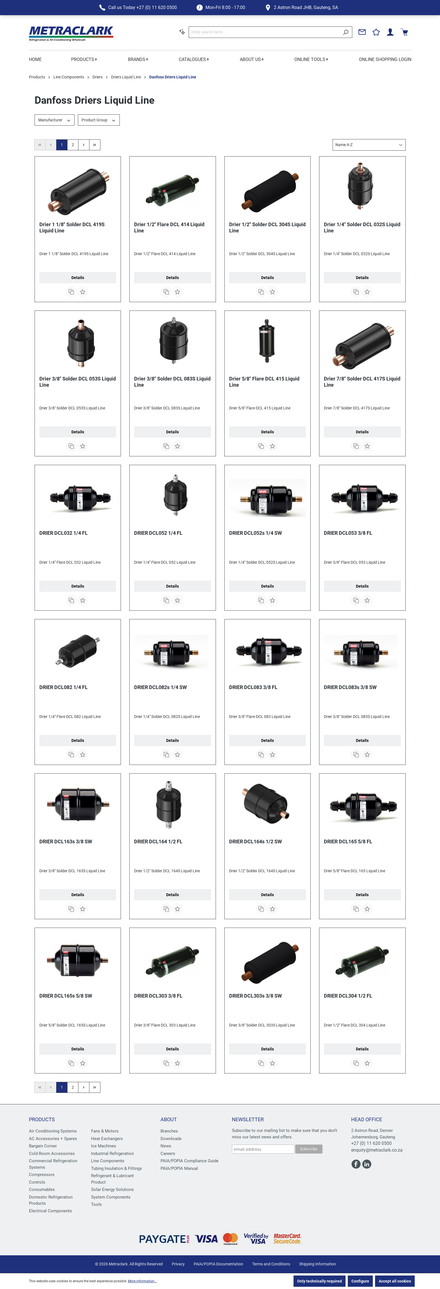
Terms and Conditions (271, 1264)
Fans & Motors (105, 1131)
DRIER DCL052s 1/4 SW (255, 533)
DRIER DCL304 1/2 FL (348, 996)
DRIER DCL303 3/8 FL (158, 996)
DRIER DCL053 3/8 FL (348, 533)
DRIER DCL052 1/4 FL (158, 533)
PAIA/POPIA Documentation (218, 1264)
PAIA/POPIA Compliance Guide (189, 1160)
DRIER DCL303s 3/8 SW (255, 996)
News (166, 1145)
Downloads (171, 1138)
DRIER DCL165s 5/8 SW (65, 996)
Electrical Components (50, 1210)
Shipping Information (317, 1264)
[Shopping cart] (404, 32)
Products (42, 1119)
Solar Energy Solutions (112, 1189)
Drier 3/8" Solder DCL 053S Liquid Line (77, 382)
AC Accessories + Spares (53, 1138)
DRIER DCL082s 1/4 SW (160, 687)
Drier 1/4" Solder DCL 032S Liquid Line (362, 227)
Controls (37, 1182)
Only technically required (319, 1281)
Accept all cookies (395, 1281)
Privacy (178, 1264)
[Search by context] (182, 31)
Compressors (42, 1174)
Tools (96, 1204)
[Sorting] (369, 145)
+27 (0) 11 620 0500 (371, 1143)
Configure (360, 1281)
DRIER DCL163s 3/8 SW (65, 841)
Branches (169, 1131)
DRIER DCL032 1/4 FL (63, 533)
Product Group (99, 120)
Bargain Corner (43, 1145)
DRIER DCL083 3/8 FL (253, 687)
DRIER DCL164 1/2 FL (158, 841)
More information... (142, 1281)
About (169, 1119)
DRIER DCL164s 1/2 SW (255, 841)
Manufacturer (54, 120)
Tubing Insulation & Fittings (116, 1168)
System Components (110, 1197)
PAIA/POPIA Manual (179, 1168)
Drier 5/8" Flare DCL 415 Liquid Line (264, 382)
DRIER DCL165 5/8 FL (348, 841)
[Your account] (390, 32)
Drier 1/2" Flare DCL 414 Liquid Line (169, 227)
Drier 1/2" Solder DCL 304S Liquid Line (267, 227)
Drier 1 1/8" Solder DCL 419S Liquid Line (72, 227)
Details (77, 277)
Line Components (107, 1160)
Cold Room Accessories (52, 1153)
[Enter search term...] (264, 32)
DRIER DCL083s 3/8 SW (350, 687)
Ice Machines (103, 1145)
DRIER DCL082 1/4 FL (63, 687)
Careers (168, 1153)
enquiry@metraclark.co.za (377, 1150)
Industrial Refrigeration (112, 1153)
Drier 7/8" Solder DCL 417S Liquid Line (362, 382)
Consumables (42, 1189)
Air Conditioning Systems (53, 1131)
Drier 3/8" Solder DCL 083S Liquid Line (172, 382)
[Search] (345, 32)
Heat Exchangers (107, 1138)
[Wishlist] (376, 32)
